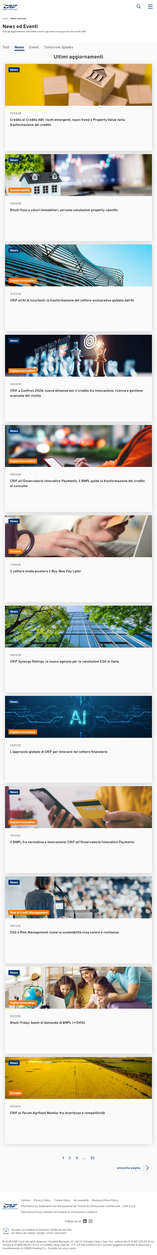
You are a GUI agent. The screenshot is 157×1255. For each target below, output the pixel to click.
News (19, 47)
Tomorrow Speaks (58, 47)
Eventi (34, 47)
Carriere (25, 1200)
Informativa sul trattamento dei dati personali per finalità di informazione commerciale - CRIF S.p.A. (78, 1206)
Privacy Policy (42, 1200)
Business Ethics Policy (105, 1200)
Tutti (6, 47)
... (84, 1158)
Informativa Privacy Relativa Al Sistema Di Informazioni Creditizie (59, 1212)
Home (5, 18)
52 (93, 1158)
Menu (150, 7)
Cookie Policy (62, 1200)
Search (139, 7)
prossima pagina (128, 1168)
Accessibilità (81, 1200)
